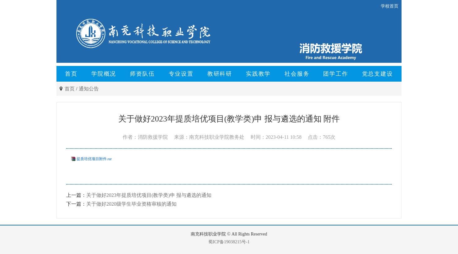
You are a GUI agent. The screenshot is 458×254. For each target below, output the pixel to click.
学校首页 (389, 6)
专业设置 (181, 74)
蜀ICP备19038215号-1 (228, 242)
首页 (71, 74)
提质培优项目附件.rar (94, 159)
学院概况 (103, 74)
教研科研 (219, 74)
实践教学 (258, 74)
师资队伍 (142, 74)
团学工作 (335, 74)
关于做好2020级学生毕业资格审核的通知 (131, 204)
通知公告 (89, 88)
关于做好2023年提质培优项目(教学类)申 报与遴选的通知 (148, 195)
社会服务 (297, 74)
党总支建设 (377, 74)
